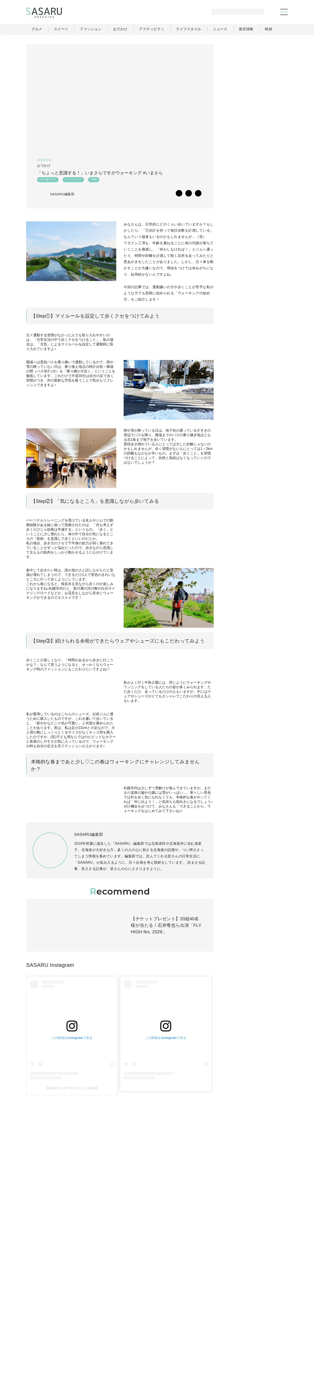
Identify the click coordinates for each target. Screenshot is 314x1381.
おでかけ (192, 1343)
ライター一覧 (268, 1343)
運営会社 (215, 1352)
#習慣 (93, 180)
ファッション (168, 1343)
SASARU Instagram (50, 1061)
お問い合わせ (268, 1352)
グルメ (145, 1343)
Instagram (272, 479)
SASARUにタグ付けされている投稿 (56, 1165)
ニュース (244, 1343)
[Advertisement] (255, 71)
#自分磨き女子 (47, 180)
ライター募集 (240, 1352)
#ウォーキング (73, 180)
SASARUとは (190, 1352)
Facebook (255, 479)
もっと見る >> (271, 293)
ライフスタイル (218, 1343)
